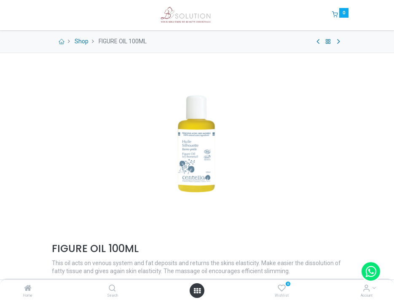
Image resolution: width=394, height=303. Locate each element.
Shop (81, 41)
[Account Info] (366, 288)
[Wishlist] (282, 288)
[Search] (112, 288)
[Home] (28, 288)
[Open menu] (197, 291)
